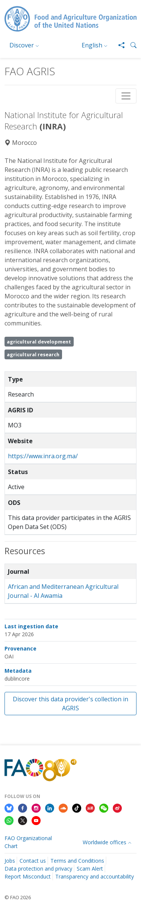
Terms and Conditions (77, 860)
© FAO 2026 (18, 897)
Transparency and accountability (94, 876)
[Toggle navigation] (125, 95)
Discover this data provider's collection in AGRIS (70, 703)
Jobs (10, 860)
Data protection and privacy (38, 868)
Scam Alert (90, 868)
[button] (130, 45)
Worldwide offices (104, 842)
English (92, 45)
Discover (21, 45)
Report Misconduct (28, 876)
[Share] (118, 45)
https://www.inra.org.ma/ (43, 456)
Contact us (33, 860)
